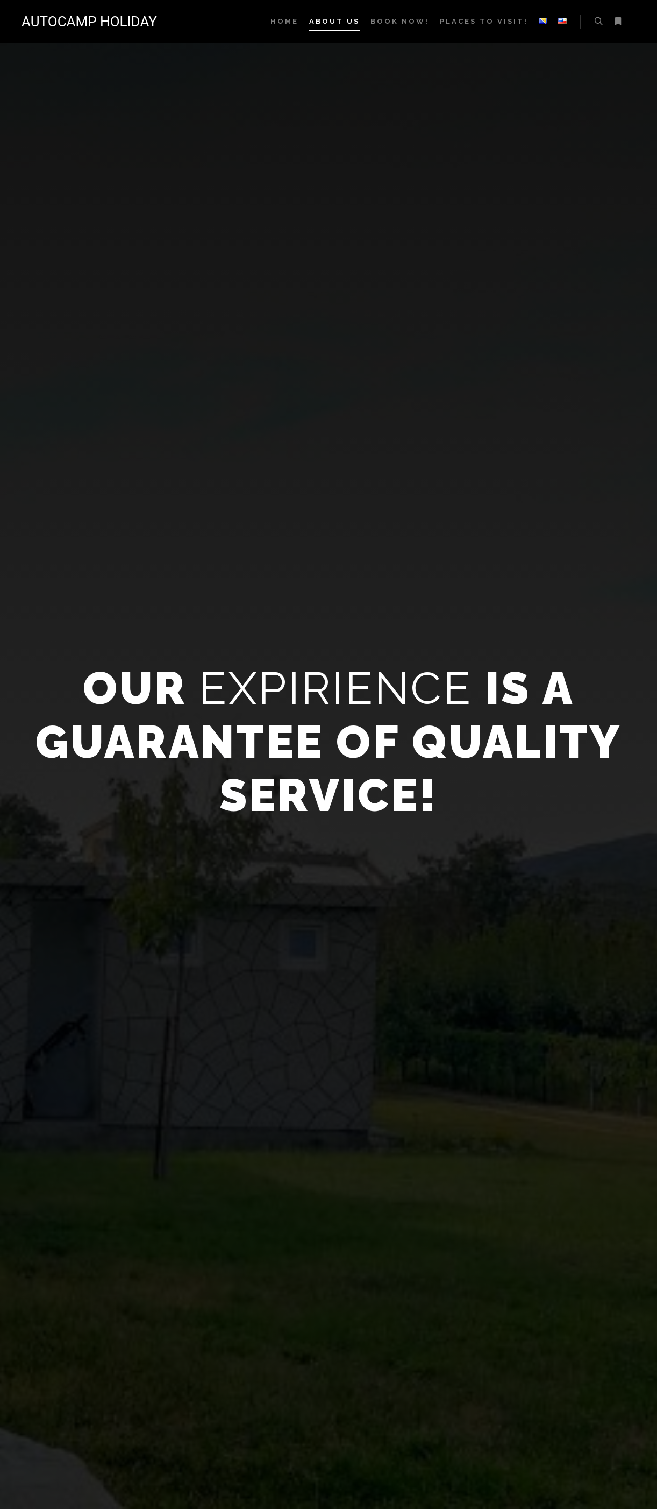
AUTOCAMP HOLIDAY (75, 21)
